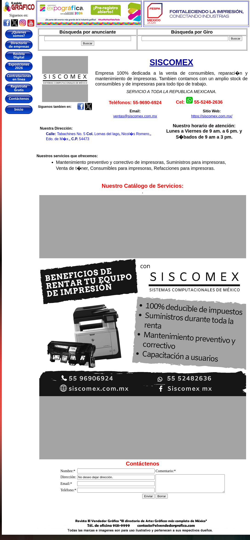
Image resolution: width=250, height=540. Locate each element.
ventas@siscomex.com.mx (135, 116)
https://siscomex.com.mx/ (212, 116)
